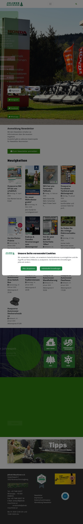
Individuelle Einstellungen (51, 268)
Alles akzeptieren (28, 268)
